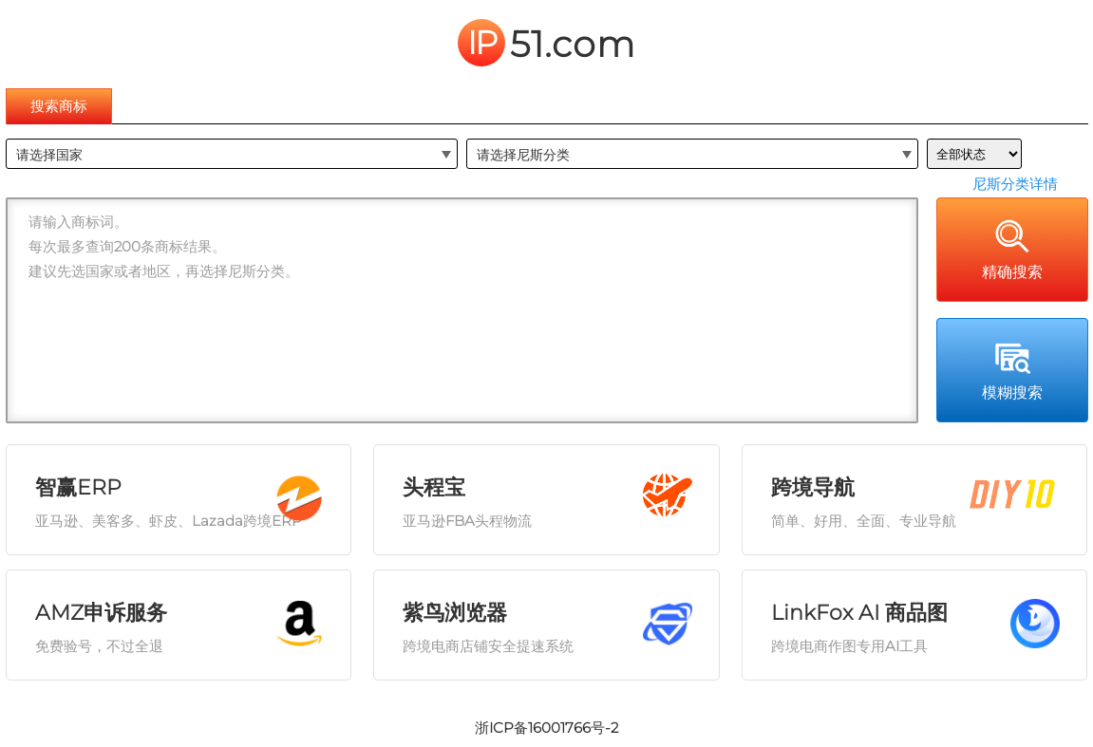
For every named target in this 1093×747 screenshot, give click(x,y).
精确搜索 (1012, 248)
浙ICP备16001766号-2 (546, 728)
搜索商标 (58, 106)
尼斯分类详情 (1015, 184)
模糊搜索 (1012, 369)
